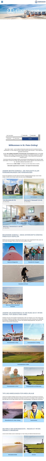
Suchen (30, 138)
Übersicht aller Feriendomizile (12, 321)
